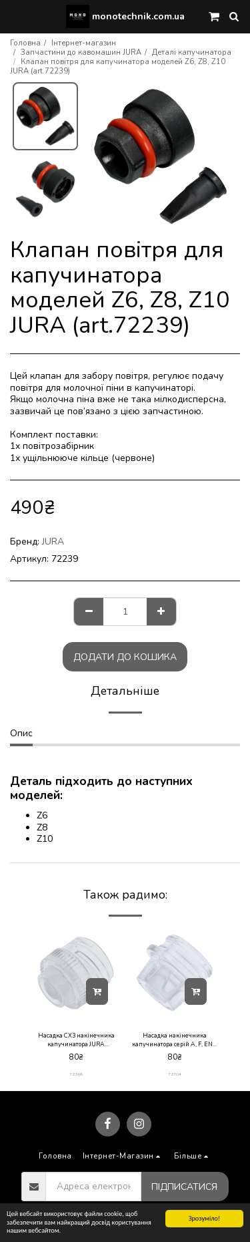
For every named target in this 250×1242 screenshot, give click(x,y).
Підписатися (184, 1187)
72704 (174, 1074)
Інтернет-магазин (83, 43)
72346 (76, 1074)
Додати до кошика (125, 657)
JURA (53, 541)
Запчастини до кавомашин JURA (81, 52)
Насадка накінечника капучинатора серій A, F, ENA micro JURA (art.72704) (174, 1041)
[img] (76, 973)
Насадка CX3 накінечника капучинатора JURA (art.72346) (76, 1041)
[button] (14, 15)
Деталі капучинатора (191, 52)
